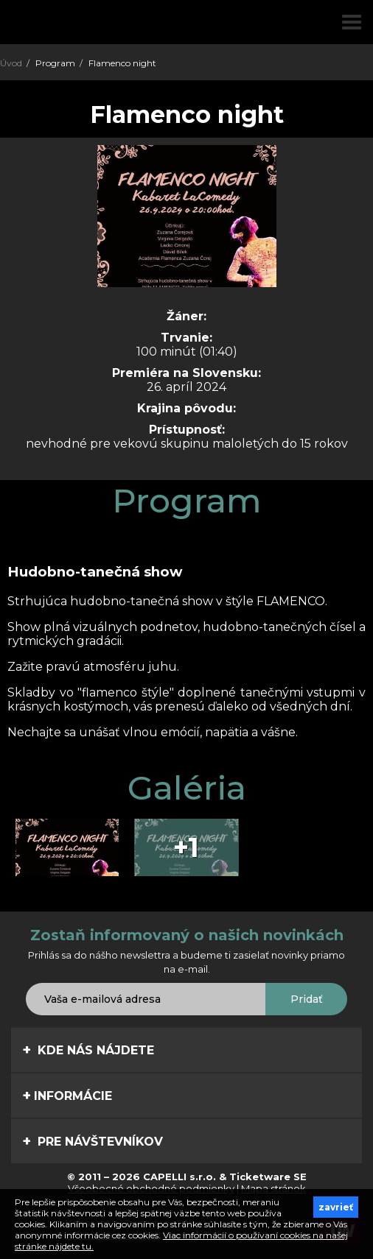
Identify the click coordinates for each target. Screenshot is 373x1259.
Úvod (11, 62)
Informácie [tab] (67, 1095)
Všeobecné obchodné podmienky (151, 1188)
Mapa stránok (273, 1188)
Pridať (306, 999)
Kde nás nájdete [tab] (88, 1050)
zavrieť (335, 1207)
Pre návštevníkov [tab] (92, 1141)
